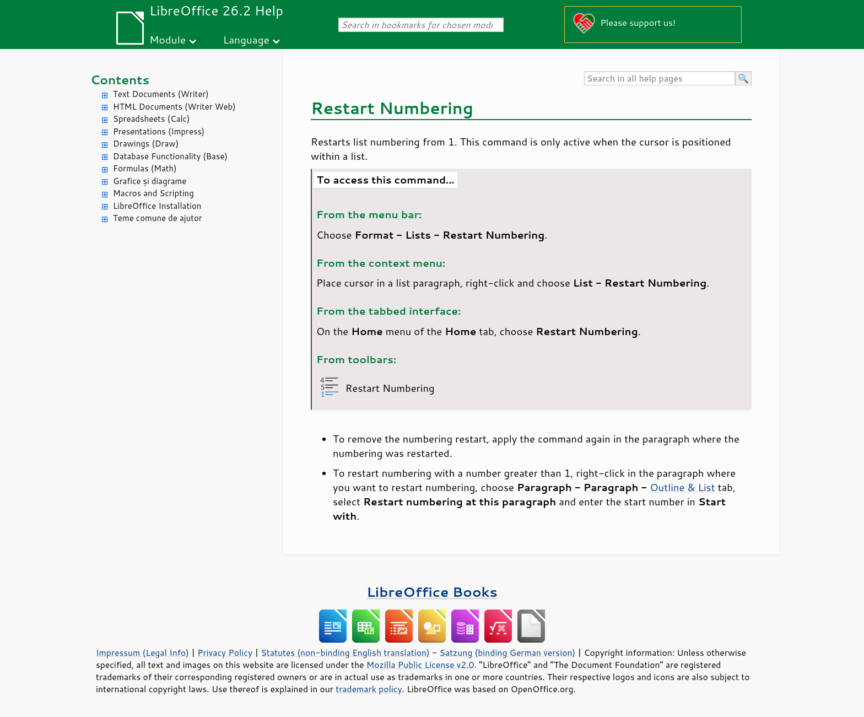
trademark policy (369, 689)
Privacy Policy (224, 652)
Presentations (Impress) (158, 131)
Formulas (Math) (145, 168)
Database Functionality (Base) (170, 156)
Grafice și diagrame (149, 181)
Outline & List (682, 487)
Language (246, 39)
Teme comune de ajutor (157, 218)
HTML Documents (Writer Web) (174, 106)
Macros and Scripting (153, 193)
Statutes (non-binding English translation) (345, 652)
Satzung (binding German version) (508, 652)
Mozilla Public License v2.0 (420, 665)
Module (167, 39)
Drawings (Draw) (146, 143)
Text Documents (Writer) (161, 94)
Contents (119, 79)
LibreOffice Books (432, 591)
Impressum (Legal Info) (142, 652)
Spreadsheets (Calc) (151, 119)
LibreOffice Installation (157, 206)
